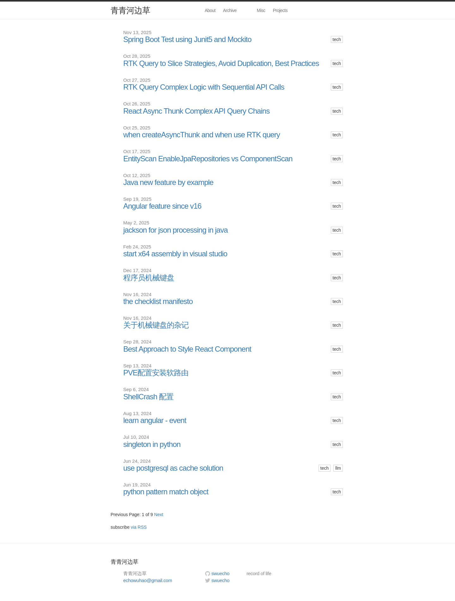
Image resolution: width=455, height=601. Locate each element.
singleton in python (151, 444)
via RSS (139, 527)
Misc (261, 10)
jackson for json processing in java (175, 230)
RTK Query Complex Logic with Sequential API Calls (203, 87)
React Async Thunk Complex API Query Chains (196, 111)
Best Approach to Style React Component (187, 349)
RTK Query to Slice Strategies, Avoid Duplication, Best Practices (221, 63)
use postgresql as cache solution (173, 468)
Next (158, 514)
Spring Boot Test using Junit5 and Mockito (187, 39)
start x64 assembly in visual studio (175, 254)
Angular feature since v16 (162, 206)
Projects (280, 10)
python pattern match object (165, 492)
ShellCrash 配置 (148, 397)
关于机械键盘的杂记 (156, 325)
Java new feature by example (168, 182)
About (210, 10)
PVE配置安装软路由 (155, 373)
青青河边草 (130, 10)
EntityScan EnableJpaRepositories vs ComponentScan (207, 159)
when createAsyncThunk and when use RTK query (201, 135)
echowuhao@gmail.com (147, 580)
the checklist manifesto (158, 301)
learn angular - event (154, 420)
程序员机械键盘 (148, 278)
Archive (230, 10)
